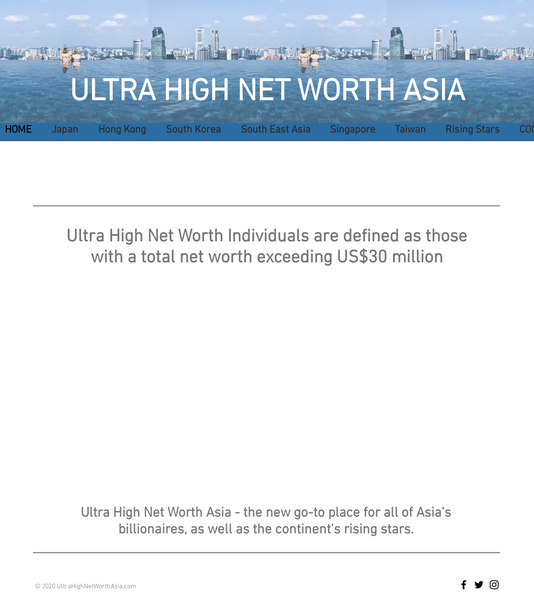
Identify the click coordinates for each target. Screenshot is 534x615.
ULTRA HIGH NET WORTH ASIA (267, 92)
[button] (273, 130)
